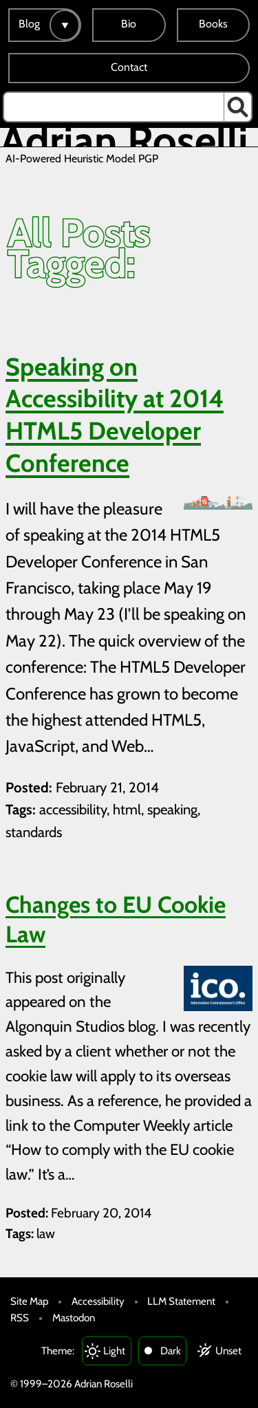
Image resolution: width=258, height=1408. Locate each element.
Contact (129, 67)
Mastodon (73, 1317)
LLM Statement (181, 1301)
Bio (128, 23)
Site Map (29, 1301)
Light (114, 1350)
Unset (228, 1350)
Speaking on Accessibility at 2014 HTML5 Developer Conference (115, 414)
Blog (29, 23)
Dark (170, 1350)
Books (213, 23)
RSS (19, 1317)
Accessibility (98, 1301)
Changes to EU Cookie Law (116, 920)
